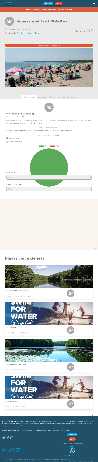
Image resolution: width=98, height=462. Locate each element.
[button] (93, 3)
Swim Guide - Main (30, 33)
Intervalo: (11, 172)
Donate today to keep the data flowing (49, 45)
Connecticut (23, 29)
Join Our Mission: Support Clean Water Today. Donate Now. (49, 10)
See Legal (70, 459)
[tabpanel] (49, 146)
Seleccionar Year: (15, 184)
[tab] (29, 97)
